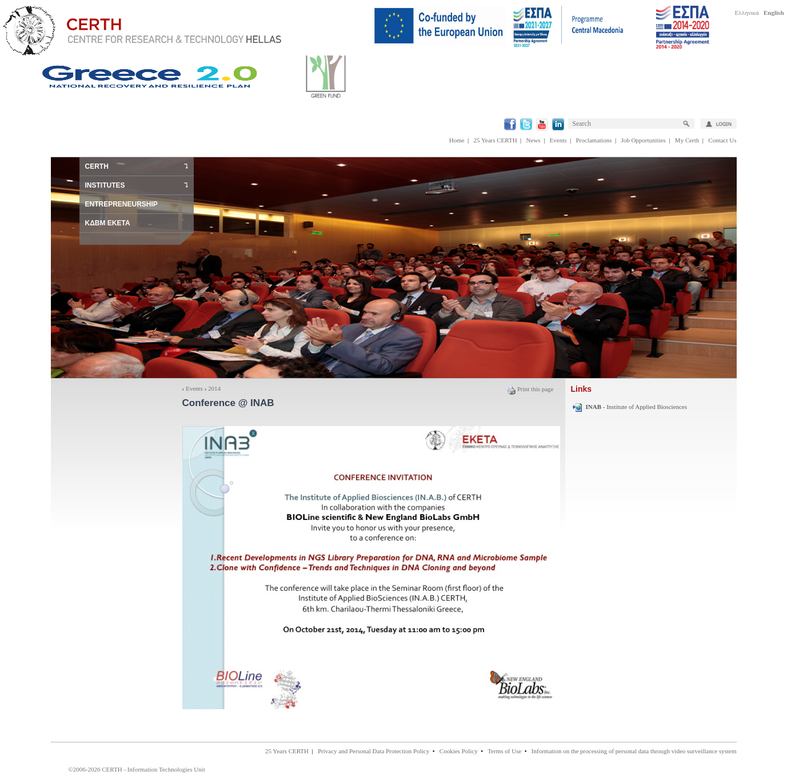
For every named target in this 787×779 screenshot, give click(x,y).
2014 (214, 388)
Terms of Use (504, 751)
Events (558, 140)
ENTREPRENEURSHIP (121, 204)
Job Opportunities (643, 140)
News (533, 140)
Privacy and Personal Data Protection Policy (373, 751)
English (774, 12)
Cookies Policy (459, 751)
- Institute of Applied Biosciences (637, 406)
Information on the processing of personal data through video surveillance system (634, 751)
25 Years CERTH (495, 140)
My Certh (687, 140)
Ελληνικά (747, 12)
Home (457, 140)
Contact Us (722, 140)
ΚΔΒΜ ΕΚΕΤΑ (107, 223)
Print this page (530, 388)
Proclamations (594, 140)
